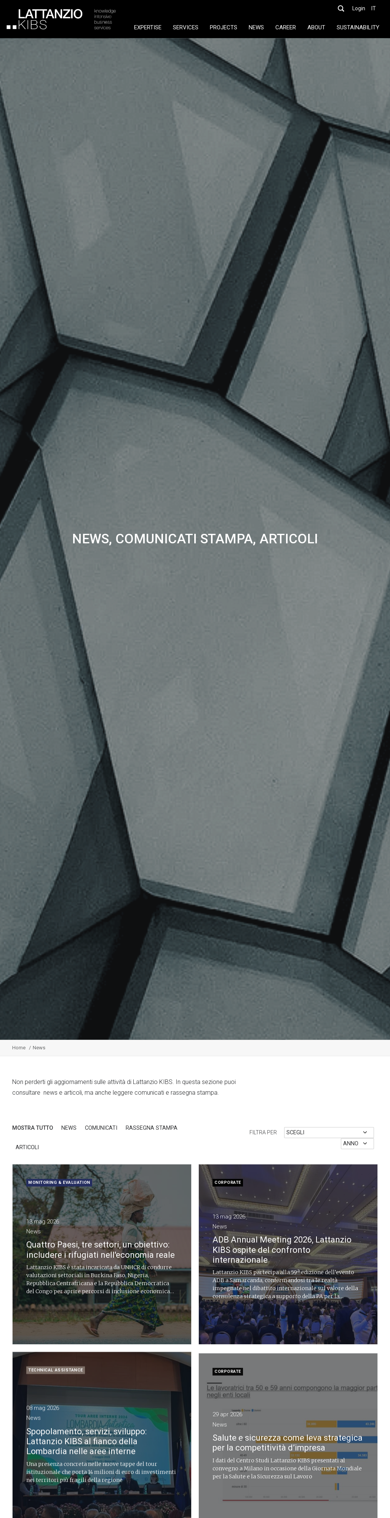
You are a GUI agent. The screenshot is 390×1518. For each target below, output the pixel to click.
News (69, 1128)
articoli (27, 1147)
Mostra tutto (32, 1128)
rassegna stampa (151, 1128)
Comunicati (101, 1128)
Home (19, 1047)
